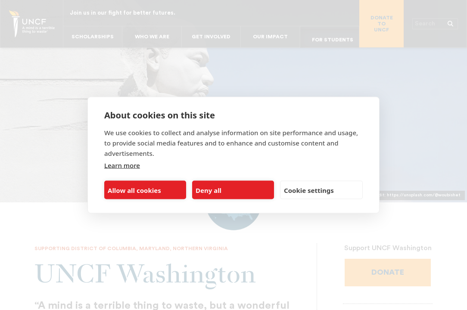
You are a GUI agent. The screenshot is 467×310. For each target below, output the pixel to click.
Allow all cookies (134, 190)
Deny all (208, 190)
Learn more (122, 165)
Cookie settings (309, 190)
